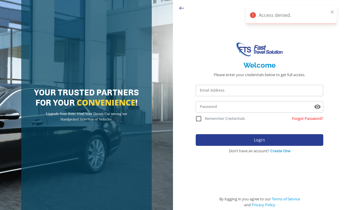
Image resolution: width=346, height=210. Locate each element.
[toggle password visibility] (317, 107)
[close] (336, 11)
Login (259, 140)
